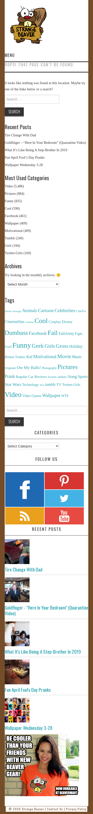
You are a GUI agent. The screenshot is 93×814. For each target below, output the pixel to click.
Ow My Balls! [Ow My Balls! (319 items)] (29, 367)
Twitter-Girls (14, 253)
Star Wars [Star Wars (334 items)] (13, 384)
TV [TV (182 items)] (59, 385)
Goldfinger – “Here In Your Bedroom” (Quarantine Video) (45, 143)
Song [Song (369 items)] (72, 376)
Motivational (14, 231)
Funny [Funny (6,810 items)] (21, 345)
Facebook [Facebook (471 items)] (38, 333)
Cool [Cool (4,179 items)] (41, 320)
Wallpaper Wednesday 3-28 (24, 165)
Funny (9, 201)
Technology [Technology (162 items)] (30, 385)
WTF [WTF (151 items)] (65, 396)
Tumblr (10, 238)
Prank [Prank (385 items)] (10, 376)
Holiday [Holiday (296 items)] (76, 346)
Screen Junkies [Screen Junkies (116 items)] (57, 377)
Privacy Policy (76, 809)
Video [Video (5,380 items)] (13, 394)
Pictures (10, 194)
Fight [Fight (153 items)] (78, 334)
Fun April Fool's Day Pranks (28, 689)
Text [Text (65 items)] (42, 385)
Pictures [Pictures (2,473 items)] (68, 367)
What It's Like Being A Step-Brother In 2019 (43, 651)
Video (9, 186)
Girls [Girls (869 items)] (49, 346)
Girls (8, 245)
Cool (8, 208)
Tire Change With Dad (20, 135)
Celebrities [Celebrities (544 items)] (65, 310)
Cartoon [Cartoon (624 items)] (46, 310)
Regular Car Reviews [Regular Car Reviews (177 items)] (31, 377)
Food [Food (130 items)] (8, 346)
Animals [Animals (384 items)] (29, 310)
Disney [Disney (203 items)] (67, 322)
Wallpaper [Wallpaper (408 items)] (51, 395)
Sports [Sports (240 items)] (83, 376)
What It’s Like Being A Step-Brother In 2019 (36, 150)
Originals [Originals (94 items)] (10, 368)
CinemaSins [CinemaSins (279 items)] (15, 321)
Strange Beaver (33, 809)
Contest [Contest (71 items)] (29, 322)
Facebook (11, 216)
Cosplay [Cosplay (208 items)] (55, 322)
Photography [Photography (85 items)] (49, 368)
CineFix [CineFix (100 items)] (81, 311)
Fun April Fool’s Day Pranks (25, 157)
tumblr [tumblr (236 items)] (50, 384)
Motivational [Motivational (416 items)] (44, 356)
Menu (10, 55)
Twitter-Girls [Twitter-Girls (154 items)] (71, 385)
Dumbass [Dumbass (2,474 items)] (16, 332)
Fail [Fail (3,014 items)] (53, 332)
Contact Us (55, 809)
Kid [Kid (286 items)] (29, 356)
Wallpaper (12, 223)
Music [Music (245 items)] (77, 357)
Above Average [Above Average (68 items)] (13, 311)
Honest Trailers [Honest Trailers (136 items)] (15, 357)
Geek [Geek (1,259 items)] (38, 346)
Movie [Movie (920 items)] (64, 356)
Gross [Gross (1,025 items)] (62, 346)
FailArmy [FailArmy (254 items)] (66, 333)
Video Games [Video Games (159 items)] (31, 396)
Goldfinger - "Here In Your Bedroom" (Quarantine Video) (46, 610)
